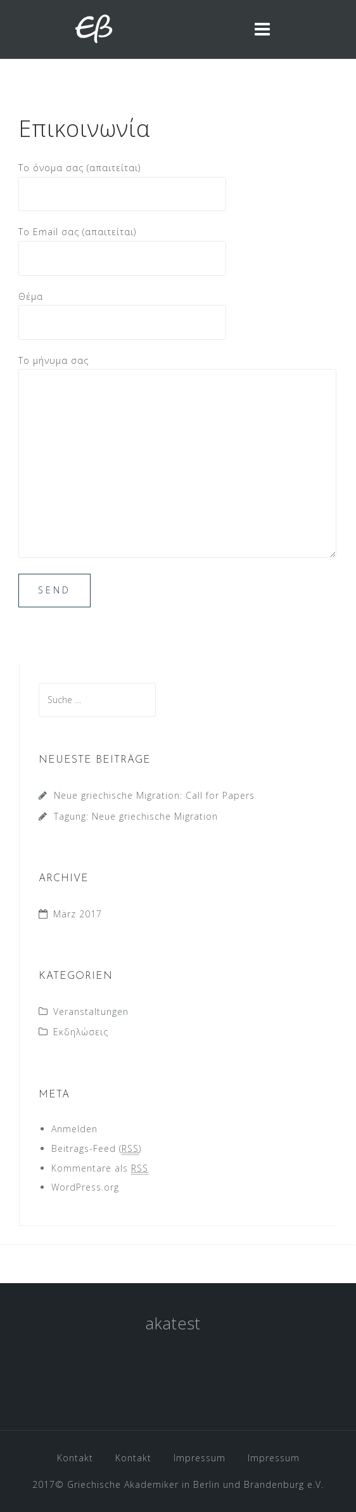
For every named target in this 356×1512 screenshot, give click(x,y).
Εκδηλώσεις (80, 1032)
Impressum (200, 1458)
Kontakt (75, 1458)
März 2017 (77, 914)
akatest (173, 1323)
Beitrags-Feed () (96, 1148)
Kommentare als (99, 1168)
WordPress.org (85, 1187)
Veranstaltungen (91, 1011)
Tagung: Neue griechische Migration (136, 816)
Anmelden (74, 1129)
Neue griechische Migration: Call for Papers (154, 795)
